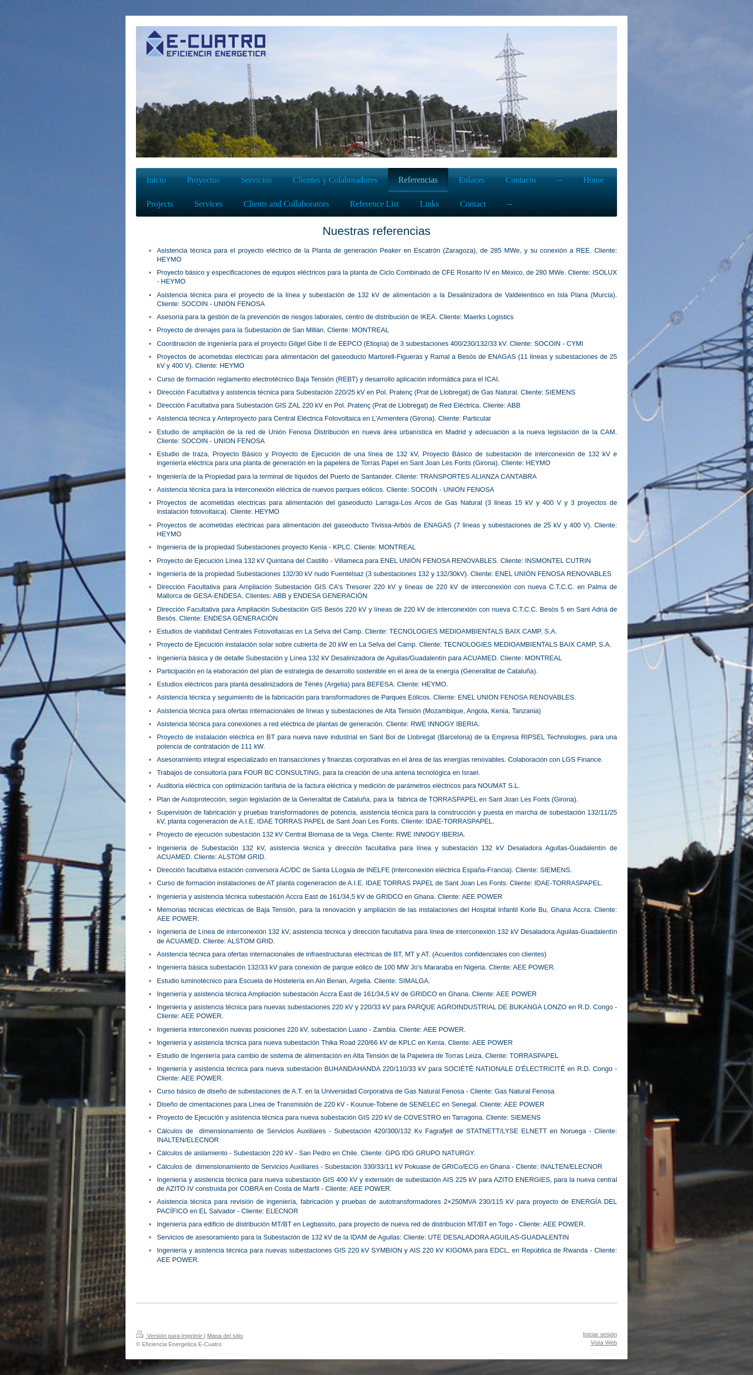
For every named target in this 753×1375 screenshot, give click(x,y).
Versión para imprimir (170, 1336)
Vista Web (603, 1342)
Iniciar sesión (600, 1334)
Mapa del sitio (225, 1336)
